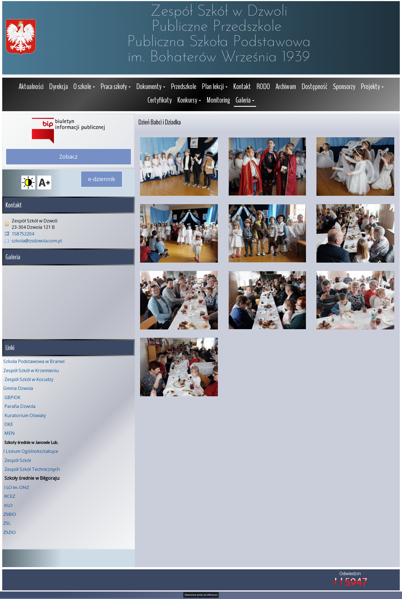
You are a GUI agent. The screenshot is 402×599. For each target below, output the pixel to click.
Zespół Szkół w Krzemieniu (31, 370)
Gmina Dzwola (18, 388)
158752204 (23, 234)
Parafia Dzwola (19, 406)
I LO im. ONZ (16, 487)
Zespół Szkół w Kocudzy (28, 379)
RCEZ (9, 496)
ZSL (7, 523)
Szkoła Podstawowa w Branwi (34, 361)
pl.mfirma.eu (211, 594)
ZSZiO (9, 532)
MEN (9, 433)
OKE (8, 424)
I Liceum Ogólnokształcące (30, 451)
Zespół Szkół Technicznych (32, 469)
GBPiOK (12, 397)
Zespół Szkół (17, 460)
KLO (8, 505)
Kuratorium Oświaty (25, 415)
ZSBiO (9, 514)
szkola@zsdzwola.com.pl (37, 241)
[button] (84, 87)
